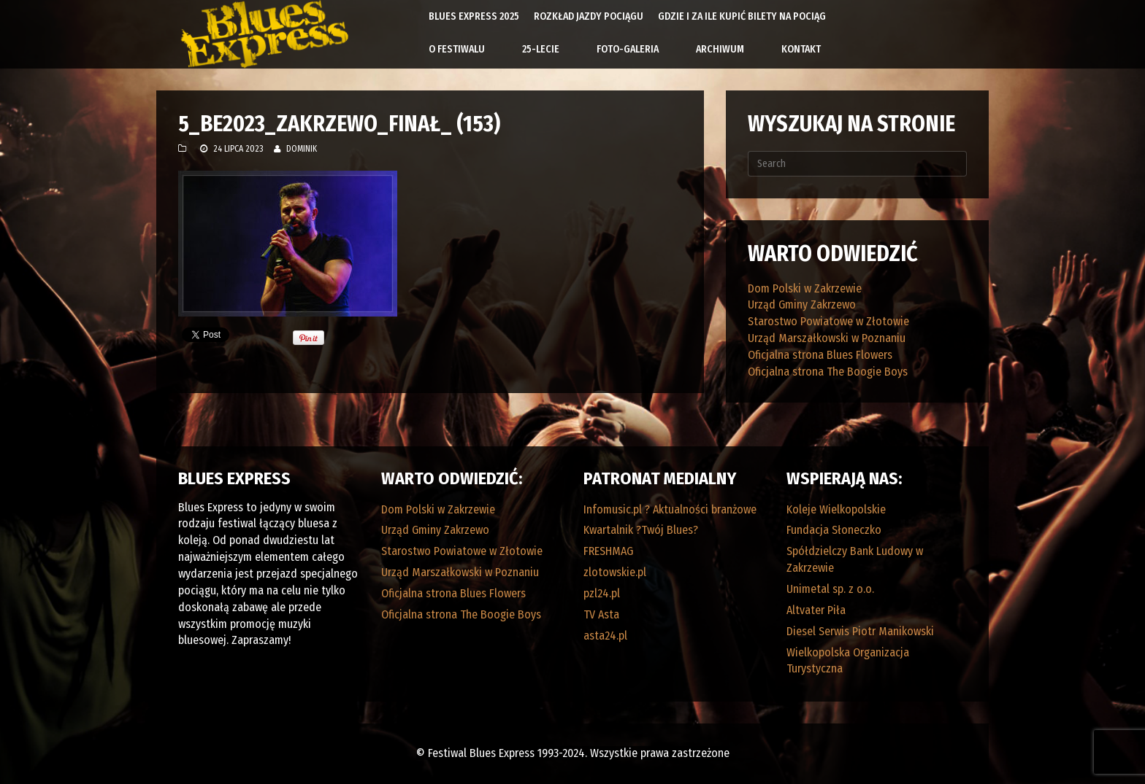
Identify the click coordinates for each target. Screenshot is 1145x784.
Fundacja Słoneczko (833, 530)
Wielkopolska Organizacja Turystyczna (847, 660)
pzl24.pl (601, 593)
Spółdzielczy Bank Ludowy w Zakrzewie (854, 559)
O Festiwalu (457, 49)
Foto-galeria (628, 49)
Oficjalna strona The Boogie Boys (828, 372)
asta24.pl (605, 636)
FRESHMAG (608, 551)
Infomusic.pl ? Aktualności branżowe (670, 509)
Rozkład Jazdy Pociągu (588, 16)
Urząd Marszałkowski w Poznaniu (826, 338)
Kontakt (801, 49)
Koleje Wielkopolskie (836, 509)
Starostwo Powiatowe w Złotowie (828, 321)
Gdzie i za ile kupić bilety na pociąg (742, 16)
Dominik (301, 149)
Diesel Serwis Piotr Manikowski (860, 631)
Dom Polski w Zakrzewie (805, 288)
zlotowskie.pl (614, 572)
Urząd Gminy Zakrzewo (802, 304)
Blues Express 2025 (474, 16)
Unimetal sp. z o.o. (830, 589)
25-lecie (540, 49)
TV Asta (601, 614)
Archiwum (720, 49)
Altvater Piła (816, 610)
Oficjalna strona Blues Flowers (820, 355)
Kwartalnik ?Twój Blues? (640, 530)
